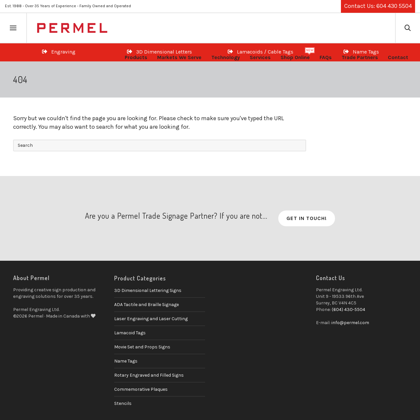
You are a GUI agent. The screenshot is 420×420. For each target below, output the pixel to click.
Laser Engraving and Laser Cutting (151, 318)
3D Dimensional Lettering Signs (147, 290)
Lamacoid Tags (130, 333)
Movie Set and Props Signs (142, 347)
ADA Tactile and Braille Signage (146, 304)
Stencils (123, 403)
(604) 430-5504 (348, 309)
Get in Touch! (306, 218)
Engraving (58, 52)
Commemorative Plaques (141, 389)
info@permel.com (350, 322)
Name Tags (125, 361)
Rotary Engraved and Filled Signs (149, 375)
